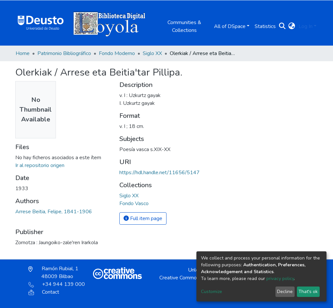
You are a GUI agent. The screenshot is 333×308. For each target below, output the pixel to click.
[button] (291, 26)
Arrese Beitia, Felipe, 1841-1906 (53, 211)
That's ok (308, 291)
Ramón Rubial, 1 (53, 272)
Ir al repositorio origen (39, 165)
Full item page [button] (143, 218)
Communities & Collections (184, 26)
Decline (285, 291)
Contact (43, 292)
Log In (306, 26)
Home (23, 53)
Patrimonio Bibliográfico (64, 53)
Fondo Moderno (117, 53)
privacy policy (280, 278)
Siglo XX (152, 53)
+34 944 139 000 (56, 284)
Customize (211, 291)
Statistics (265, 26)
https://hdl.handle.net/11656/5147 (159, 172)
